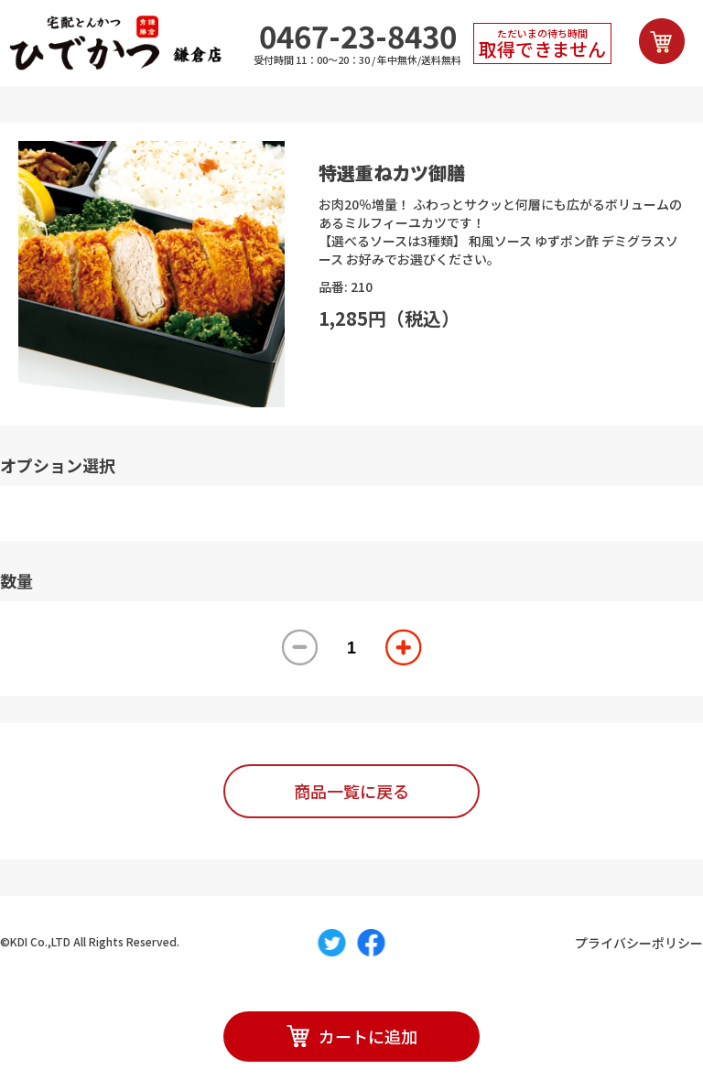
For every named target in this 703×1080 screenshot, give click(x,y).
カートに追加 (352, 1036)
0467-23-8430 (358, 36)
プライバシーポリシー (639, 943)
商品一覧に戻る (351, 791)
